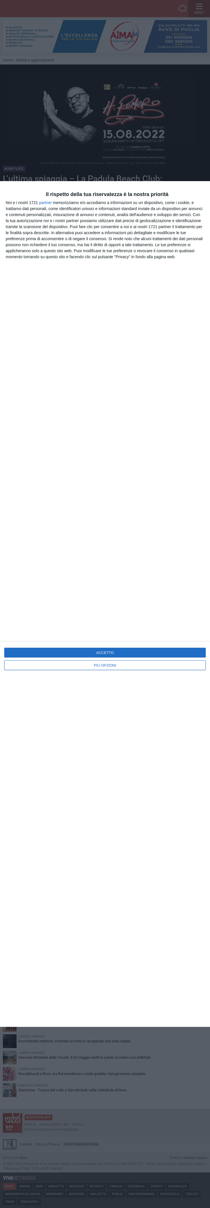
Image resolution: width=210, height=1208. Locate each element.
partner (45, 203)
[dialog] (105, 604)
